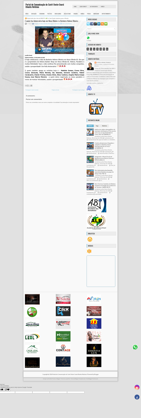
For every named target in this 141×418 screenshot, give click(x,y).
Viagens (76, 14)
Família (82, 14)
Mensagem (96, 14)
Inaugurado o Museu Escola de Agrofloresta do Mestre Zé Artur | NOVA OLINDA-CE (104, 158)
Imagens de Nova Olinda (40, 23)
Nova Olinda (58, 14)
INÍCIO (26, 14)
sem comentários (67, 23)
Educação (33, 14)
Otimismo (57, 23)
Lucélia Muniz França (104, 62)
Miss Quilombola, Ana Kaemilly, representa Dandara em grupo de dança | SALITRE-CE (104, 172)
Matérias (104, 126)
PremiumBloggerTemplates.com (78, 379)
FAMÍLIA (102, 6)
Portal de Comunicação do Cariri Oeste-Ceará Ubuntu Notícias (44, 6)
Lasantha (68, 379)
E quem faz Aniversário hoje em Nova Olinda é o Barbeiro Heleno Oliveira (51, 21)
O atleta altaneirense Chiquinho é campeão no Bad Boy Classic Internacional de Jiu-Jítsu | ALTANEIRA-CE (104, 145)
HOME (75, 6)
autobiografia (94, 6)
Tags (97, 126)
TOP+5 (90, 126)
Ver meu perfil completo (95, 83)
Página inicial (55, 90)
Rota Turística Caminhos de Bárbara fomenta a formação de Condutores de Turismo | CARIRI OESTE (105, 185)
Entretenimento (106, 14)
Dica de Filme (67, 14)
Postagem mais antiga (78, 90)
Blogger (96, 374)
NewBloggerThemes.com (92, 379)
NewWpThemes (52, 379)
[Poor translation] (7, 389)
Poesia (89, 14)
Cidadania (41, 14)
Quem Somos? (83, 6)
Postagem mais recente (32, 90)
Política (49, 14)
